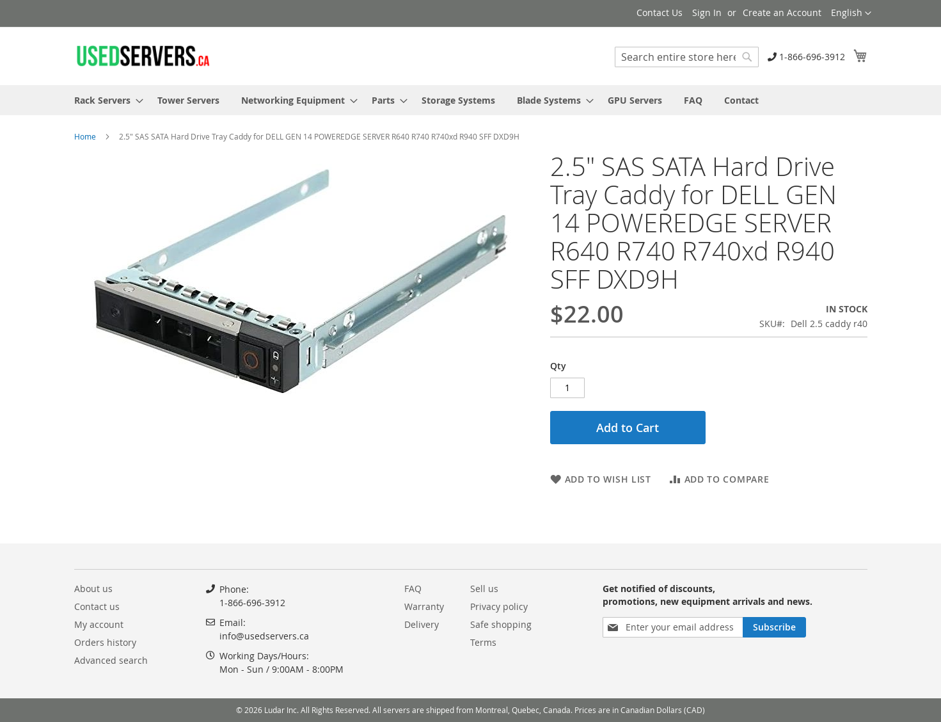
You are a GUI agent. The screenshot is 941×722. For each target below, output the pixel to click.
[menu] (470, 100)
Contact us (97, 606)
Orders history (105, 642)
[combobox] (687, 57)
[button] (851, 13)
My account (98, 624)
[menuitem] (105, 100)
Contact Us (660, 12)
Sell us (484, 588)
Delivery (421, 624)
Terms (483, 642)
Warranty (424, 606)
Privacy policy (499, 606)
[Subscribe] (774, 627)
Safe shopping (501, 624)
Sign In (707, 12)
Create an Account (782, 12)
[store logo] (142, 55)
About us (93, 588)
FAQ (413, 588)
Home (85, 136)
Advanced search (111, 660)
